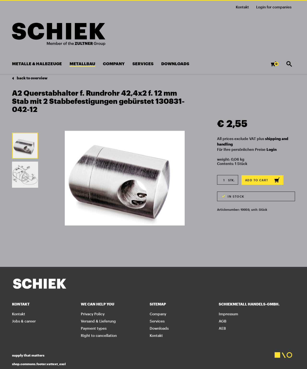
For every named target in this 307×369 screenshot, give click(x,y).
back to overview (29, 78)
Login (271, 149)
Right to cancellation (99, 335)
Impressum (228, 314)
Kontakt (242, 7)
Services (157, 321)
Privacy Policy (93, 314)
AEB (222, 328)
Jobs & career (24, 321)
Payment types (93, 328)
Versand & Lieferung (98, 321)
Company (158, 314)
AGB (222, 321)
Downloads (159, 328)
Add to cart (262, 180)
